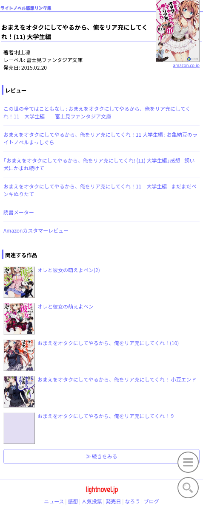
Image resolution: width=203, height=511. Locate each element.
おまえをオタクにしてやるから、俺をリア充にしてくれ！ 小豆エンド (117, 379)
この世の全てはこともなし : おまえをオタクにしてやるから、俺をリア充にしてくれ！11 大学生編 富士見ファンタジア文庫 (96, 112)
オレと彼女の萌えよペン (65, 306)
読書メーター (18, 212)
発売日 (113, 501)
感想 (73, 501)
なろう (132, 501)
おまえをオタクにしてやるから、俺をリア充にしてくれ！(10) (108, 342)
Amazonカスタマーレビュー (36, 230)
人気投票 (92, 501)
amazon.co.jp (178, 62)
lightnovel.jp (102, 489)
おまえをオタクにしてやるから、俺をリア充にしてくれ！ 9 (105, 415)
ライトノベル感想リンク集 (25, 8)
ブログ (151, 501)
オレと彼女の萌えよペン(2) (68, 269)
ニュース (54, 501)
